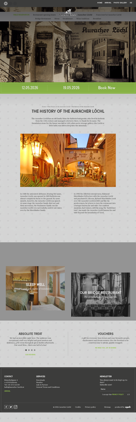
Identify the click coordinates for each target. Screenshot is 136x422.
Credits (78, 407)
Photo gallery (120, 3)
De (131, 3)
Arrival (108, 3)
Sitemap (107, 407)
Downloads (40, 380)
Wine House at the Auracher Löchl (58, 107)
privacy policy (118, 394)
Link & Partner (42, 385)
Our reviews (30, 355)
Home (99, 3)
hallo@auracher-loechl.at (14, 387)
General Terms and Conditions (48, 387)
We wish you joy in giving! (105, 348)
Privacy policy (90, 407)
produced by (123, 407)
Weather (39, 382)
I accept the (113, 394)
